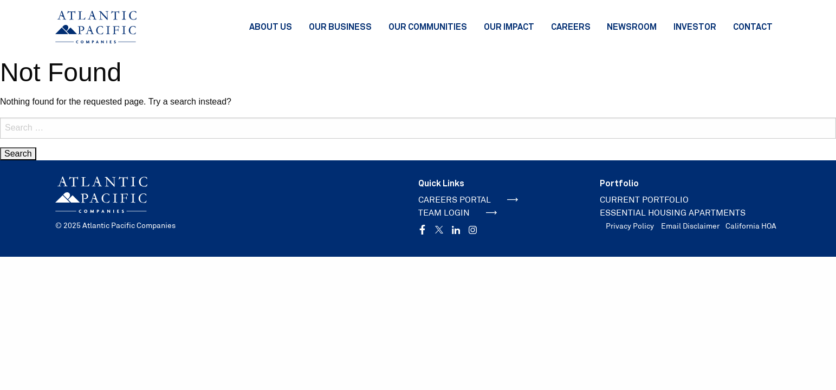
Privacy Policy (630, 226)
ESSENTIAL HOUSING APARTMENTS (673, 212)
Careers (571, 26)
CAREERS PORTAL (468, 199)
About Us (270, 26)
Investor (694, 26)
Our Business (340, 26)
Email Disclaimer (690, 226)
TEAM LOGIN (457, 212)
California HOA (750, 226)
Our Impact (509, 26)
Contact (753, 26)
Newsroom (632, 26)
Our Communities (427, 26)
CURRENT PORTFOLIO (644, 199)
